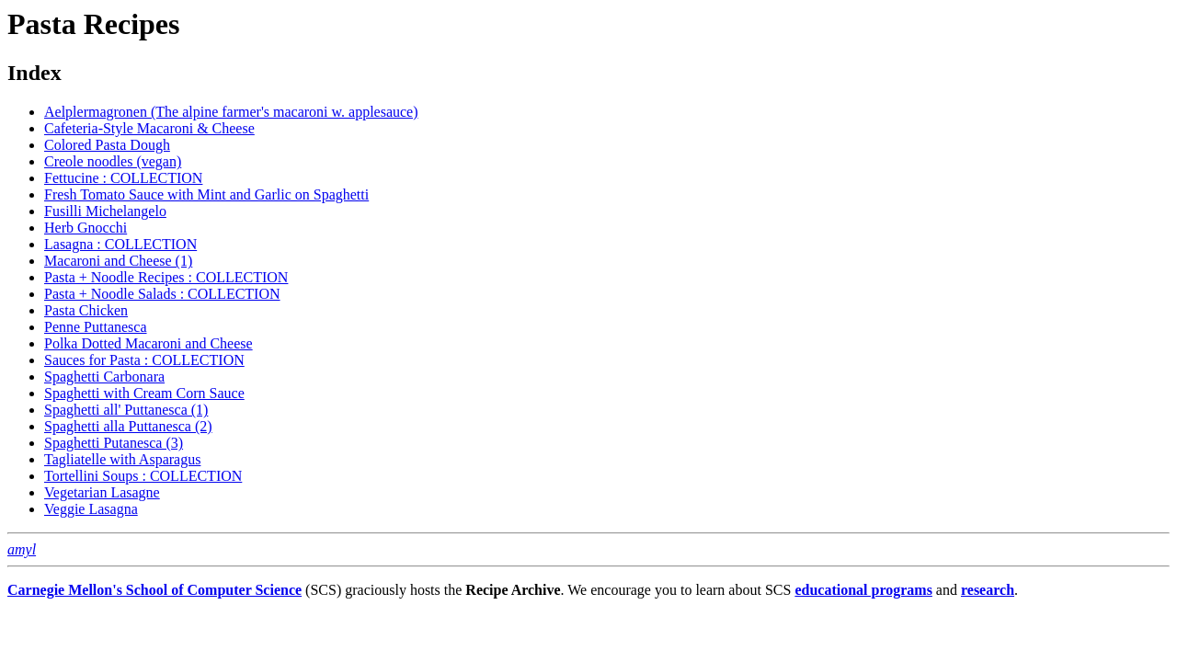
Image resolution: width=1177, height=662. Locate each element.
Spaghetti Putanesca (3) (113, 443)
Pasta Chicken (86, 310)
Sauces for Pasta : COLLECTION (144, 360)
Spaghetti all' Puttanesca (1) (126, 409)
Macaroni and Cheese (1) (118, 260)
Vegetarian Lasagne (102, 492)
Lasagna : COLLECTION (120, 244)
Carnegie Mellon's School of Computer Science (154, 590)
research (987, 590)
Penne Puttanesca (95, 327)
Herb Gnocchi (85, 227)
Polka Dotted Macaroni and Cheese (148, 343)
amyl (21, 549)
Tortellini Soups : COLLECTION (143, 476)
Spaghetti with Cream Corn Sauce (144, 393)
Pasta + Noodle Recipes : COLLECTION (166, 277)
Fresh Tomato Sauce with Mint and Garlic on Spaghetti (206, 194)
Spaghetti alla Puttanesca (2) (128, 426)
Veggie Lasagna (91, 509)
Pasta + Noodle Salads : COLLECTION (162, 294)
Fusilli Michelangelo (105, 211)
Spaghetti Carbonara (104, 376)
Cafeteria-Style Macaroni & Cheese (149, 128)
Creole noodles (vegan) (112, 161)
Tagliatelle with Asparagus (122, 459)
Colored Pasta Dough (107, 145)
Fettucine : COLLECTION (123, 178)
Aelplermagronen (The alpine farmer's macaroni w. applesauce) (231, 112)
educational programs (862, 590)
